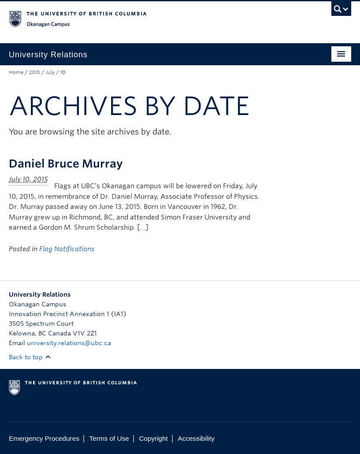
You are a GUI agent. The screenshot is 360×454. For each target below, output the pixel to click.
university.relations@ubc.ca (69, 342)
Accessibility (196, 438)
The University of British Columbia (154, 18)
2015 (34, 72)
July (50, 72)
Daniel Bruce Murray (66, 163)
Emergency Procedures (44, 438)
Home (16, 72)
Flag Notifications (66, 249)
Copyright (153, 438)
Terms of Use (109, 438)
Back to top (30, 357)
